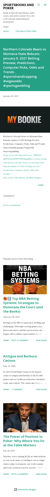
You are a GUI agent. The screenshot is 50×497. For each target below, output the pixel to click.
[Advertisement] (25, 232)
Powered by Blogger (25, 489)
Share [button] (41, 185)
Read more (41, 340)
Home (6, 31)
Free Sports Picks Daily (26, 31)
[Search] (38, 4)
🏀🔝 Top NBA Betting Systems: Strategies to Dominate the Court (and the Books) (23, 305)
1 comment (17, 389)
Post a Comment (11, 205)
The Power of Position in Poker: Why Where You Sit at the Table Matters (23, 440)
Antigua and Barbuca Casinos (20, 358)
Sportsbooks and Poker (18, 6)
